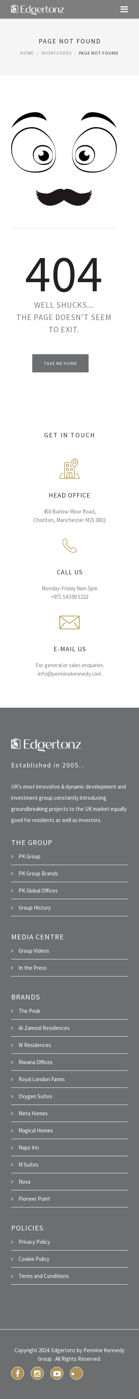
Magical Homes (36, 1130)
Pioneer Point (34, 1198)
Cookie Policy (34, 1258)
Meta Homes (33, 1113)
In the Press (33, 967)
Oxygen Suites (35, 1096)
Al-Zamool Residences (44, 1027)
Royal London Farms (42, 1079)
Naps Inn (29, 1147)
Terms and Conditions (44, 1275)
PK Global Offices (38, 890)
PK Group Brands (38, 873)
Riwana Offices (36, 1062)
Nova (24, 1181)
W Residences (35, 1045)
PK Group (29, 856)
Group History (35, 907)
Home (27, 53)
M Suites (29, 1164)
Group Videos (34, 950)
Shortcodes (56, 53)
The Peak (29, 1010)
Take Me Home (60, 363)
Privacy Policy (34, 1241)
